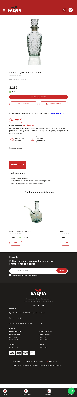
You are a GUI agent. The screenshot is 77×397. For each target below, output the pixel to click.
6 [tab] (42, 247)
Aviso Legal (16, 361)
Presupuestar (23, 104)
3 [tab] (36, 247)
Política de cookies (18, 365)
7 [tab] (44, 247)
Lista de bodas (55, 104)
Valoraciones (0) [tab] (17, 165)
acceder (19, 184)
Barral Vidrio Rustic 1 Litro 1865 (20, 231)
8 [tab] (46, 247)
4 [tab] (38, 247)
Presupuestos (49, 394)
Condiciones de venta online (34, 361)
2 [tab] (34, 247)
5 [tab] (40, 247)
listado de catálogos (57, 114)
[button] (71, 391)
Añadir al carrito (38, 97)
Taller (5, 394)
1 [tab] (32, 247)
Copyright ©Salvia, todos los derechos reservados (43, 365)
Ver (15, 243)
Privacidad (53, 361)
